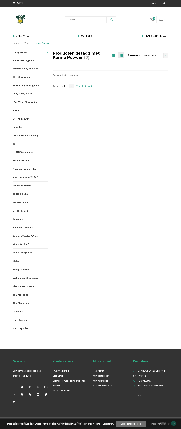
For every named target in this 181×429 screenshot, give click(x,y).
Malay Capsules (21, 269)
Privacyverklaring (61, 371)
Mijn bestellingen (101, 376)
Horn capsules (20, 328)
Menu (18, 3)
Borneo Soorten (21, 202)
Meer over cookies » (160, 424)
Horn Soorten (20, 320)
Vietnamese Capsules (24, 286)
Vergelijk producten (102, 386)
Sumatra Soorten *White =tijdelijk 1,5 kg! (25, 240)
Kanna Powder (42, 43)
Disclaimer (58, 376)
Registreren (98, 371)
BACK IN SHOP (85, 36)
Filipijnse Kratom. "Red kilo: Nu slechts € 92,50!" (25, 173)
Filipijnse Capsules (23, 227)
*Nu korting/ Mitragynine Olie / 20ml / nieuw (26, 89)
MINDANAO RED (21, 36)
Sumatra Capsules (22, 252)
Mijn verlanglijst (100, 381)
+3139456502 (144, 381)
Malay (16, 261)
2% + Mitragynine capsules (22, 123)
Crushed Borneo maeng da (25, 139)
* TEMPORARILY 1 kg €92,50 (155, 36)
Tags (27, 43)
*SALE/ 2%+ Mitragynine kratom (25, 106)
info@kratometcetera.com (150, 386)
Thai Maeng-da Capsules (21, 307)
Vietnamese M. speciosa (26, 278)
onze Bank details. (61, 390)
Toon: (55, 86)
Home (16, 43)
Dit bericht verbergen (131, 424)
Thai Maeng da (20, 295)
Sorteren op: (134, 55)
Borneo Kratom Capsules (21, 215)
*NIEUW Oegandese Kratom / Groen (23, 156)
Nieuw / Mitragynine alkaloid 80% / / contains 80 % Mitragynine (25, 68)
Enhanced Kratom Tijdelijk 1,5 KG (22, 189)
